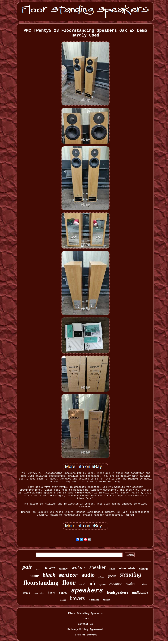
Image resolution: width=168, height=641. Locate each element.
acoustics (39, 593)
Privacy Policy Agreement (85, 629)
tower (50, 567)
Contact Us (85, 624)
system (102, 584)
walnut (132, 583)
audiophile (140, 592)
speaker (97, 567)
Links (85, 618)
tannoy (63, 568)
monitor (68, 575)
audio (88, 575)
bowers (77, 598)
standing (130, 574)
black (49, 575)
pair (27, 566)
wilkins (78, 567)
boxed (51, 592)
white (144, 584)
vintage (143, 568)
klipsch (101, 577)
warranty (93, 599)
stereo (26, 592)
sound (38, 569)
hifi (91, 583)
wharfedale (127, 568)
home (34, 575)
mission (106, 599)
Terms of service (85, 634)
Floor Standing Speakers (85, 613)
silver (112, 568)
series (63, 592)
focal (112, 576)
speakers (87, 591)
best (81, 584)
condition (115, 584)
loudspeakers (117, 592)
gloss (63, 600)
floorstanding (40, 582)
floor (69, 582)
